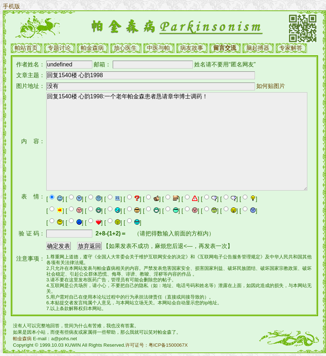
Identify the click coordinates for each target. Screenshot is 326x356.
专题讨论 (59, 48)
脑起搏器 (257, 48)
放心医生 (125, 48)
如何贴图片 (270, 86)
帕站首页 (26, 48)
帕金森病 (92, 48)
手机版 (11, 6)
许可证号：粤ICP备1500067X (156, 345)
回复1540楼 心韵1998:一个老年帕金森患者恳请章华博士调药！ (176, 141)
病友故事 (191, 48)
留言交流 (224, 48)
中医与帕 (158, 48)
